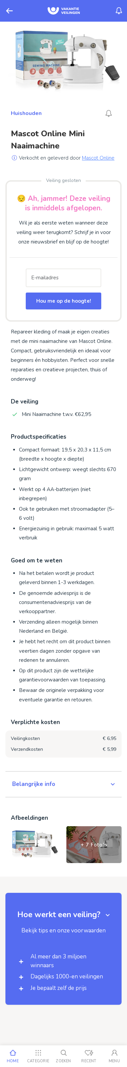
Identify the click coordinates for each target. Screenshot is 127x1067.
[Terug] (9, 10)
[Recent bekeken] (89, 1056)
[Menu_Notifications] (118, 10)
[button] (63, 784)
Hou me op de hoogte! (63, 301)
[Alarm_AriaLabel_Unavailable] (108, 113)
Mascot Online (98, 158)
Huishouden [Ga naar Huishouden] (26, 113)
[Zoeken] (63, 1056)
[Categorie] (38, 1056)
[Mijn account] (114, 1056)
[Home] (12, 1056)
